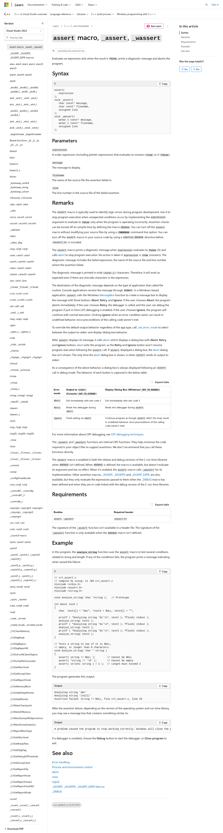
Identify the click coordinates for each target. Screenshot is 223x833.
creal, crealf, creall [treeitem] (19, 605)
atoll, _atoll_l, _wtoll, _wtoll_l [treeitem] (24, 127)
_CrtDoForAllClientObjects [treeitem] (24, 654)
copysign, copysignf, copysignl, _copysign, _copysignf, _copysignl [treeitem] (26, 512)
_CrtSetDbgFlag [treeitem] (18, 750)
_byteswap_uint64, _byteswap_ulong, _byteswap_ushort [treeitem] (19, 187)
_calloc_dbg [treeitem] (16, 242)
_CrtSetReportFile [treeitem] (19, 769)
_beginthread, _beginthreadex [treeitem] (25, 134)
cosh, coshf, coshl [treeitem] (19, 529)
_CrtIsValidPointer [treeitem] (19, 699)
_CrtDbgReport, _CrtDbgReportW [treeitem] (19, 646)
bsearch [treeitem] (14, 163)
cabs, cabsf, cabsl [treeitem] (19, 204)
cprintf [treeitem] (13, 548)
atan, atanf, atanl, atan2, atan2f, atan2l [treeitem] (26, 66)
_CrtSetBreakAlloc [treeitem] (19, 743)
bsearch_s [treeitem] (15, 170)
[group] (111, 729)
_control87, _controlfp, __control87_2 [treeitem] (22, 493)
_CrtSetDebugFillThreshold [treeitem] (24, 756)
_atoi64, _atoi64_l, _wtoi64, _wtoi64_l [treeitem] (24, 113)
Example (185, 46)
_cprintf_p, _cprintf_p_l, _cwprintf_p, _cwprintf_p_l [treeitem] (23, 567)
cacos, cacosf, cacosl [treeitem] (21, 217)
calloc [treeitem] (13, 236)
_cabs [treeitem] (13, 210)
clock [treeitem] (12, 420)
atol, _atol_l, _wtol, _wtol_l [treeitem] (23, 121)
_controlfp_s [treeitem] (16, 501)
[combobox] (24, 31)
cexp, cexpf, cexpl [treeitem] (19, 319)
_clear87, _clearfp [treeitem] (19, 401)
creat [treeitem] (12, 612)
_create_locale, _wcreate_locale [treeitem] (26, 624)
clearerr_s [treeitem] (15, 414)
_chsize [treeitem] (13, 382)
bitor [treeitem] (12, 157)
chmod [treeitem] (13, 363)
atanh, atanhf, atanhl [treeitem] (21, 74)
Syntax (184, 32)
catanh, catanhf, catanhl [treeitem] (22, 274)
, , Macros (78, 786)
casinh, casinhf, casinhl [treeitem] (22, 261)
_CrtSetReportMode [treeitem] (20, 792)
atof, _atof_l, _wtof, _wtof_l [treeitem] (23, 98)
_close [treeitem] (13, 439)
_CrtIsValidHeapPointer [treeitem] (22, 692)
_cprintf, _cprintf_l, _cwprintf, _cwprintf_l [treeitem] (25, 557)
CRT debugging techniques (127, 434)
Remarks (185, 37)
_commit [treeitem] (14, 465)
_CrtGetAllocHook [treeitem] (19, 667)
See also (185, 51)
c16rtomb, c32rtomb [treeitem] (21, 197)
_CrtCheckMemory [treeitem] (20, 631)
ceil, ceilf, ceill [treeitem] (17, 306)
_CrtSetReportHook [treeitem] (20, 775)
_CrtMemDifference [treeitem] (20, 711)
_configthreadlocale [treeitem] (20, 478)
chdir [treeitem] (12, 338)
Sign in (215, 4)
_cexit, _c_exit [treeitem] (17, 312)
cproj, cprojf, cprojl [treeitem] (20, 586)
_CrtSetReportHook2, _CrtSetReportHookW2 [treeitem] (22, 784)
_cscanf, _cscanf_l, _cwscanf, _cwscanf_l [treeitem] (25, 807)
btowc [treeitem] (13, 176)
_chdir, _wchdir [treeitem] (18, 344)
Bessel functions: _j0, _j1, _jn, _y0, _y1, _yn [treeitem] (24, 142)
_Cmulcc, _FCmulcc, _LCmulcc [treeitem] (26, 452)
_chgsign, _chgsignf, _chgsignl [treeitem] (26, 357)
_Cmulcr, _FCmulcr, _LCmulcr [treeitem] (25, 459)
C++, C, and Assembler (76, 26)
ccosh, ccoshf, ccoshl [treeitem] (21, 299)
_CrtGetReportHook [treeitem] (20, 680)
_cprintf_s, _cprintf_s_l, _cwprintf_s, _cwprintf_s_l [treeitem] (23, 578)
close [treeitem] (12, 446)
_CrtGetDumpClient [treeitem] (20, 673)
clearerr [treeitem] (14, 408)
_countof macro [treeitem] (18, 535)
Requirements (188, 41)
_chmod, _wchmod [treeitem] (20, 369)
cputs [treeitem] (13, 592)
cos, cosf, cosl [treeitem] (17, 522)
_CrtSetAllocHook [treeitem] (19, 737)
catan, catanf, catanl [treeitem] (20, 268)
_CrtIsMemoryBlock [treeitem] (20, 686)
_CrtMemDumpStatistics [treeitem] (23, 724)
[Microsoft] (6, 4)
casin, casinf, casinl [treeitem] (20, 255)
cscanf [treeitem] (13, 799)
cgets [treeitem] (13, 325)
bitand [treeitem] (13, 151)
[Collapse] (42, 23)
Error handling (61, 762)
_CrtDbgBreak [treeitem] (17, 637)
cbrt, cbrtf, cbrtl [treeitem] (18, 280)
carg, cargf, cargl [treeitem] (19, 248)
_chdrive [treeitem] (14, 350)
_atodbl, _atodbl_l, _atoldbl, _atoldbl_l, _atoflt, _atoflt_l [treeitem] (24, 89)
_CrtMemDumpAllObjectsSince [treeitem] (26, 718)
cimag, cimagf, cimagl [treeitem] (21, 395)
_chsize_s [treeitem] (14, 389)
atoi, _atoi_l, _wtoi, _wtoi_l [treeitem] (23, 104)
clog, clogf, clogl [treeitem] (18, 427)
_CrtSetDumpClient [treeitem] (20, 762)
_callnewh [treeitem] (15, 229)
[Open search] (206, 5)
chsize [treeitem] (13, 376)
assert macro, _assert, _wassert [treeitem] (26, 47)
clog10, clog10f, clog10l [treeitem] (22, 433)
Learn (56, 26)
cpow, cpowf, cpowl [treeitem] (20, 542)
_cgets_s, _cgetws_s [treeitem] (20, 331)
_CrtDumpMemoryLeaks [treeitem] (23, 661)
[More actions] (168, 26)
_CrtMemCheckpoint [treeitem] (21, 705)
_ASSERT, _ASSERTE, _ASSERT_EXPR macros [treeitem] (22, 55)
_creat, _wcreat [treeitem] (18, 618)
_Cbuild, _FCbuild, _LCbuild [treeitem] (24, 287)
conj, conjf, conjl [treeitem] (18, 484)
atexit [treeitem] (13, 81)
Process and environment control (72, 767)
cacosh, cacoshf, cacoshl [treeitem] (23, 223)
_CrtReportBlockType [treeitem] (21, 730)
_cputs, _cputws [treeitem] (18, 599)
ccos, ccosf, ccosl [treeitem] (19, 293)
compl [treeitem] (13, 471)
